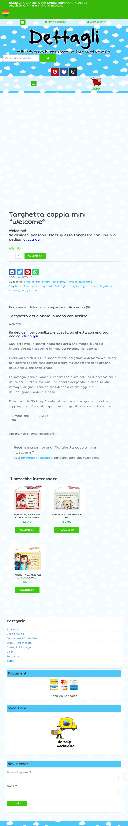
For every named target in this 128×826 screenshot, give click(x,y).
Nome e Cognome (19, 711)
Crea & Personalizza (19, 581)
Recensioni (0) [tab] (79, 307)
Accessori (13, 567)
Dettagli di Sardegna (19, 585)
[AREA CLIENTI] (87, 22)
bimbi (18, 286)
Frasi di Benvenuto (37, 281)
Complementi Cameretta (22, 576)
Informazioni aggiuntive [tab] (47, 307)
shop (24, 290)
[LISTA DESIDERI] (43, 22)
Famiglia (73, 286)
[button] (21, 22)
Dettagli (60, 286)
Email (12, 724)
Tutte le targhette (79, 281)
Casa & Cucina (15, 572)
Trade (33, 290)
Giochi (10, 590)
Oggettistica (89, 286)
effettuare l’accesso (36, 458)
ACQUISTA (35, 255)
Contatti (106, 769)
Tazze (10, 599)
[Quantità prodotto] (18, 256)
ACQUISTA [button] (26, 528)
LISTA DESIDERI (56, 22)
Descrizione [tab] (17, 307)
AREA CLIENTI (98, 22)
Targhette (13, 594)
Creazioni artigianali (38, 286)
